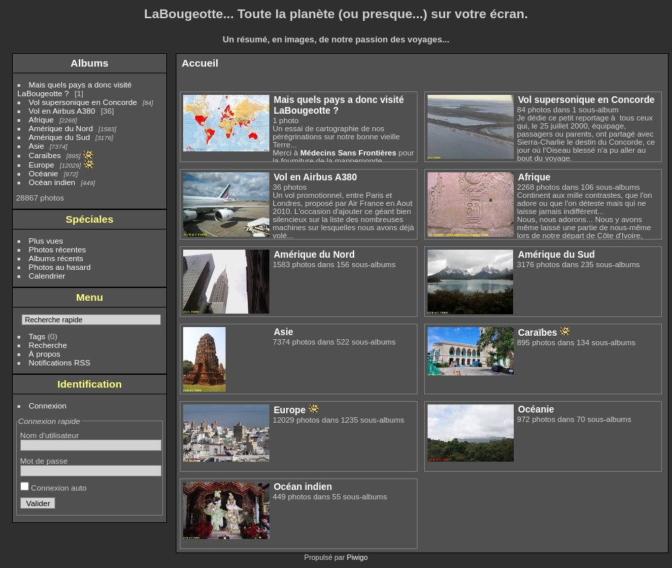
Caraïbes (45, 155)
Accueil (200, 63)
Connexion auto (53, 487)
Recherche (48, 345)
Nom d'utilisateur (49, 435)
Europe (42, 164)
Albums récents (56, 258)
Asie (36, 145)
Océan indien (52, 182)
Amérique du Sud (59, 137)
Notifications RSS (60, 362)
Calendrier (47, 275)
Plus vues (46, 240)
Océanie (44, 173)
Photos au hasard (60, 266)
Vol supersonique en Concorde (83, 102)
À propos (45, 353)
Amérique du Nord (61, 128)
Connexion (48, 405)
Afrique (41, 119)
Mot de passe (44, 460)
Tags (37, 336)
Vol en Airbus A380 (62, 110)
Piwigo (357, 557)
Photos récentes (57, 249)
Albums (89, 63)
